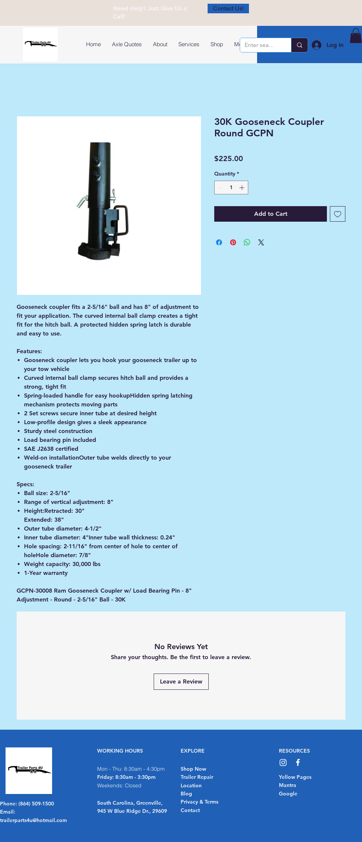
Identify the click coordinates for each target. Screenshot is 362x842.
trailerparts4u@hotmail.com (33, 820)
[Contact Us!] (228, 8)
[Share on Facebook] (219, 242)
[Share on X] (261, 242)
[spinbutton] (231, 187)
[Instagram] (283, 762)
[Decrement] (220, 187)
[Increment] (242, 187)
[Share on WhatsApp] (247, 242)
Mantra (287, 785)
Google (288, 793)
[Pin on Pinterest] (233, 242)
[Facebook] (298, 762)
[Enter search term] (260, 45)
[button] (355, 35)
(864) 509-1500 (36, 803)
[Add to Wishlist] (337, 214)
